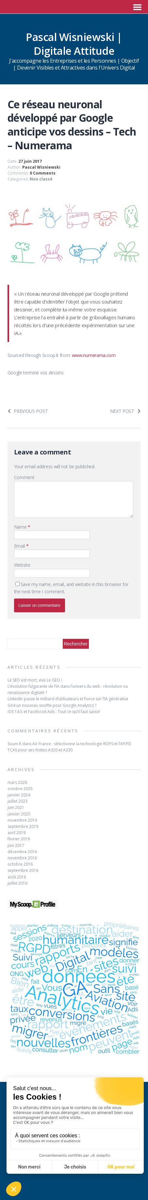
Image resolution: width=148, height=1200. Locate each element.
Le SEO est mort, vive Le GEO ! (35, 680)
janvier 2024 (19, 795)
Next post (125, 411)
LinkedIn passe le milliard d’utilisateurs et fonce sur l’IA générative (68, 699)
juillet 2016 (17, 883)
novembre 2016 (22, 858)
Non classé (41, 179)
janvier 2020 (19, 814)
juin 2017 (16, 845)
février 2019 (19, 839)
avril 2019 (16, 832)
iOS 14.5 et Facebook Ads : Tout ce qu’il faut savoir (54, 711)
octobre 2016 (20, 864)
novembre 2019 (22, 820)
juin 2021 (16, 807)
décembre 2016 (22, 851)
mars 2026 (17, 782)
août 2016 (17, 877)
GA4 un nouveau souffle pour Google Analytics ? (52, 705)
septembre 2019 (23, 826)
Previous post (28, 411)
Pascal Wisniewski (41, 167)
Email (20, 546)
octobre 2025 (20, 788)
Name (21, 527)
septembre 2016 (23, 870)
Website (22, 565)
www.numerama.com (94, 355)
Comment (24, 477)
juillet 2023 (17, 801)
